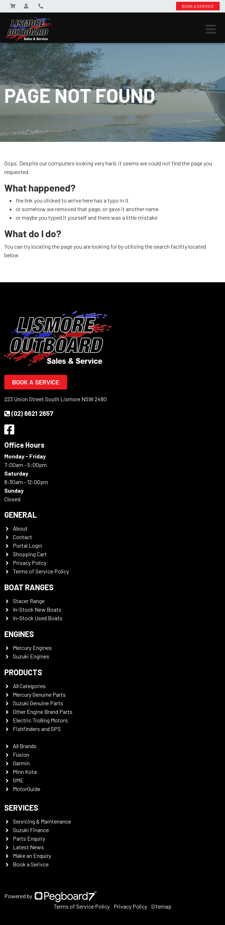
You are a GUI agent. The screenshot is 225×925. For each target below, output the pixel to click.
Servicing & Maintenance (42, 821)
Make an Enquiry (32, 855)
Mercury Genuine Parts (39, 694)
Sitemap (161, 906)
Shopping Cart (30, 554)
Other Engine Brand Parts (42, 711)
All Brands (24, 745)
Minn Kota (25, 771)
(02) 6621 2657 (28, 413)
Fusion (21, 754)
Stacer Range (29, 600)
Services (21, 807)
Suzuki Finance (31, 829)
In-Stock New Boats (37, 609)
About (20, 528)
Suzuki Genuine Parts (38, 703)
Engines (19, 633)
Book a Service (35, 382)
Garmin (21, 763)
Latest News (28, 847)
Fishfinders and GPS (37, 728)
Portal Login (27, 545)
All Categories (29, 685)
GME (18, 780)
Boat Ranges (29, 587)
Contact (22, 536)
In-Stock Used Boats (37, 618)
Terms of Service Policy (41, 571)
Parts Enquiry (29, 838)
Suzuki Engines (31, 656)
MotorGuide (26, 788)
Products (23, 672)
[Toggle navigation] (211, 29)
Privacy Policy (29, 562)
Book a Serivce (31, 864)
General (20, 514)
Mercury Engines (32, 647)
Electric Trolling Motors (40, 720)
